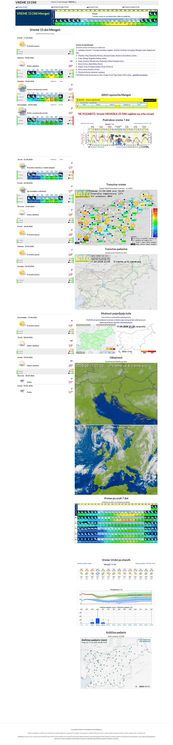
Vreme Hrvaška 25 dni (131, 7)
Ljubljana (81, 50)
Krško (97, 69)
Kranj (80, 61)
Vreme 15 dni (22, 7)
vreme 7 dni (49, 736)
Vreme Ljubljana (66, 738)
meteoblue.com (141, 733)
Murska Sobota (84, 72)
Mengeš (138, 50)
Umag (105, 75)
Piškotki (20, 736)
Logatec (110, 50)
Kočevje (123, 50)
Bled (110, 61)
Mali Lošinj (126, 75)
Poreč (110, 75)
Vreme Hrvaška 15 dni (60, 7)
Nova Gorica (83, 64)
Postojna (91, 67)
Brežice (91, 69)
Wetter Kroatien (113, 738)
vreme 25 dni (41, 736)
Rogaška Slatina (95, 58)
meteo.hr (126, 733)
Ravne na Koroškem (123, 55)
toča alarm (58, 738)
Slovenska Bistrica (96, 55)
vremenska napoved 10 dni (80, 736)
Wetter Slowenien (101, 738)
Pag (115, 75)
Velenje (85, 58)
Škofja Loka (94, 61)
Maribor (81, 55)
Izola (85, 67)
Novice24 (129, 736)
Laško (104, 58)
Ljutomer (94, 72)
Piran (103, 67)
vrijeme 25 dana (121, 736)
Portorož (109, 67)
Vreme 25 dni (93, 7)
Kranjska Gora (118, 61)
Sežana (98, 67)
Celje (80, 58)
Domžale (102, 50)
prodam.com (137, 736)
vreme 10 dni (58, 736)
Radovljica (104, 61)
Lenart (134, 55)
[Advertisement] (45, 140)
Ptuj (86, 55)
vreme (26, 736)
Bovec (100, 64)
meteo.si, (101, 733)
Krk (101, 75)
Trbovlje (95, 50)
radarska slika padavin (148, 736)
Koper (80, 67)
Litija (144, 50)
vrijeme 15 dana (110, 736)
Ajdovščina (93, 64)
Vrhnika (117, 50)
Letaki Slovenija (91, 738)
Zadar (119, 75)
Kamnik (89, 50)
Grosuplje (131, 50)
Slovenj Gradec (109, 55)
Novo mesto (83, 69)
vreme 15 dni (33, 736)
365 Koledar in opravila (79, 738)
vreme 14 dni (67, 736)
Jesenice (86, 61)
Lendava (101, 72)
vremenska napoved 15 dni (97, 736)
